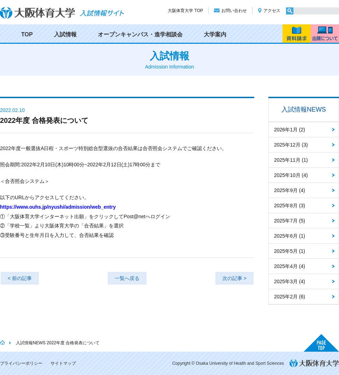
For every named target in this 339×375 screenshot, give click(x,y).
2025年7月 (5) (289, 221)
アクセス (271, 10)
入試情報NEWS (303, 109)
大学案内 (215, 34)
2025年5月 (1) (289, 251)
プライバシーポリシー (21, 363)
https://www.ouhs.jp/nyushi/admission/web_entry (58, 207)
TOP (27, 34)
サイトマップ (63, 363)
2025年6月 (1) (289, 236)
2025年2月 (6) (289, 296)
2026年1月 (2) (289, 129)
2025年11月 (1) (291, 160)
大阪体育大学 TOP (185, 10)
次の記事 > (234, 278)
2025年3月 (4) (289, 281)
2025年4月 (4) (289, 266)
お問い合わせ (234, 10)
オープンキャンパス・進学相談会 (140, 34)
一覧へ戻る (127, 278)
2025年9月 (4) (289, 190)
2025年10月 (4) (291, 175)
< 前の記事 (20, 278)
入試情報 (65, 34)
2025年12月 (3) (291, 145)
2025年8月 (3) (289, 205)
